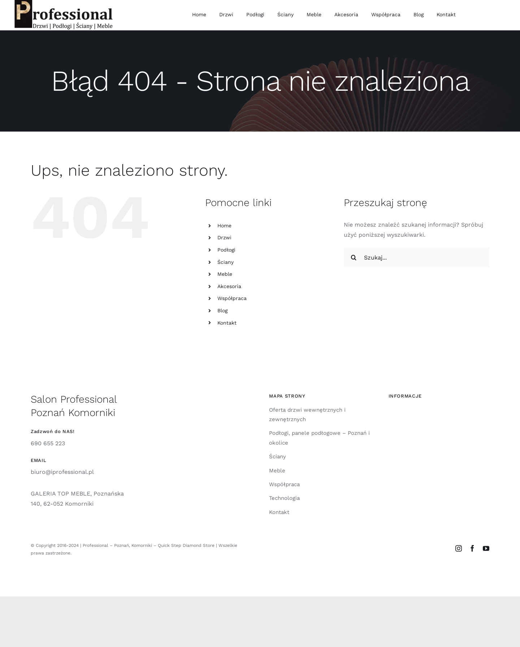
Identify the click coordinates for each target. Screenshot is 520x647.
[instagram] (458, 548)
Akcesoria (229, 286)
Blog (222, 310)
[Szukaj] (354, 257)
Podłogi (226, 250)
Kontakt (227, 323)
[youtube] (486, 548)
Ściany (225, 262)
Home (224, 225)
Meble (224, 274)
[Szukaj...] (416, 257)
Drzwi (224, 237)
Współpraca (232, 298)
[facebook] (472, 548)
